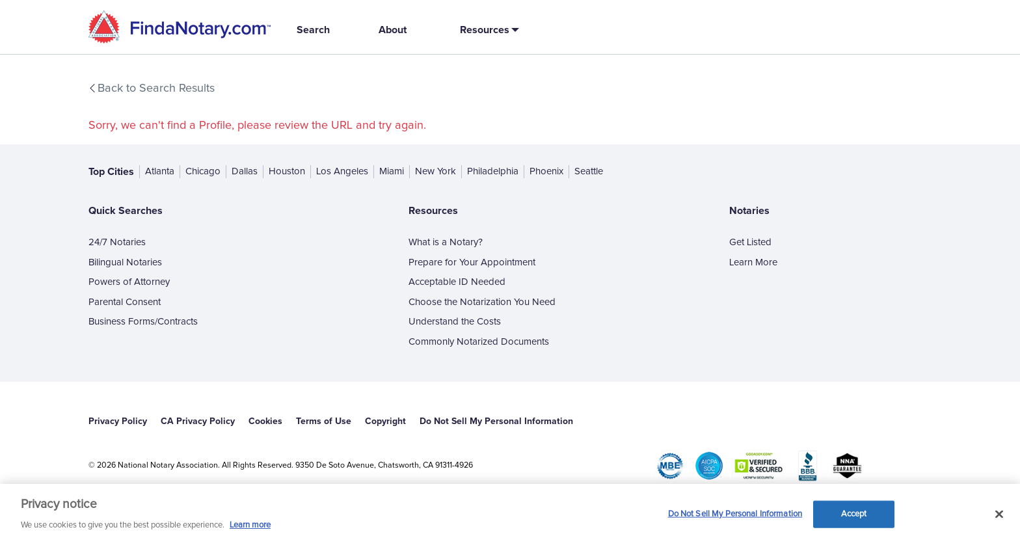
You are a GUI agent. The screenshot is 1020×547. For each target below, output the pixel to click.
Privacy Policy (117, 421)
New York (435, 171)
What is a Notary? (446, 242)
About (393, 29)
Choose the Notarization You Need (482, 302)
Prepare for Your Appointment (472, 262)
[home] (179, 27)
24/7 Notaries (117, 242)
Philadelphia (492, 171)
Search (313, 29)
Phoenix (546, 171)
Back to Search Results (151, 88)
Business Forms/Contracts (143, 322)
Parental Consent (124, 302)
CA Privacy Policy (198, 421)
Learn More (753, 262)
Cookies (265, 421)
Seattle (588, 171)
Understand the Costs (455, 322)
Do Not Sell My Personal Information (496, 421)
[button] (487, 29)
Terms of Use (323, 421)
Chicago (203, 171)
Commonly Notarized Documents (479, 342)
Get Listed (750, 242)
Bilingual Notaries (125, 262)
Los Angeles (342, 171)
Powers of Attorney (129, 282)
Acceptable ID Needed (457, 282)
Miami (391, 171)
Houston (287, 171)
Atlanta (159, 171)
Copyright (385, 421)
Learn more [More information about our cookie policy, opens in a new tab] (250, 525)
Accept (854, 514)
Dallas (245, 171)
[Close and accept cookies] (999, 514)
